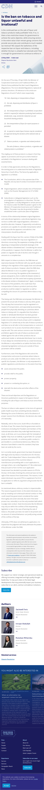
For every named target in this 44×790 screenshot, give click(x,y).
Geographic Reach (7, 766)
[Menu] (37, 6)
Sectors (3, 761)
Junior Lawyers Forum (29, 753)
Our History (26, 745)
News (3, 769)
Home (3, 743)
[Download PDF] (8, 67)
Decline (13, 785)
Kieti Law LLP (27, 748)
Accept (6, 786)
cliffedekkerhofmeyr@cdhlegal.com (15, 562)
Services (3, 764)
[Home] (6, 6)
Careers (3, 748)
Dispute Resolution (8, 659)
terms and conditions (14, 555)
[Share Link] (3, 67)
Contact (3, 750)
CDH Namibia (27, 750)
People (3, 745)
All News (5, 12)
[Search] (41, 6)
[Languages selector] (38, 1)
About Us (25, 743)
